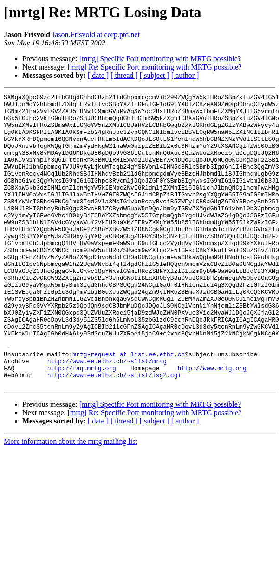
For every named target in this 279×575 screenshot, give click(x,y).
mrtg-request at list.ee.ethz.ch (128, 407)
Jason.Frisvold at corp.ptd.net (96, 34)
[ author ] (185, 75)
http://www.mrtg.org (211, 423)
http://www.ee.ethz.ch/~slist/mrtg (107, 415)
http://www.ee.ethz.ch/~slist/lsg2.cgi (114, 432)
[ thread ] (124, 75)
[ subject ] (154, 75)
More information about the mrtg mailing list (70, 500)
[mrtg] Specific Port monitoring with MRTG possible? (160, 59)
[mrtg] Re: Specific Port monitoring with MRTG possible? (155, 67)
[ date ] (98, 75)
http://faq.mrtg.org (81, 423)
